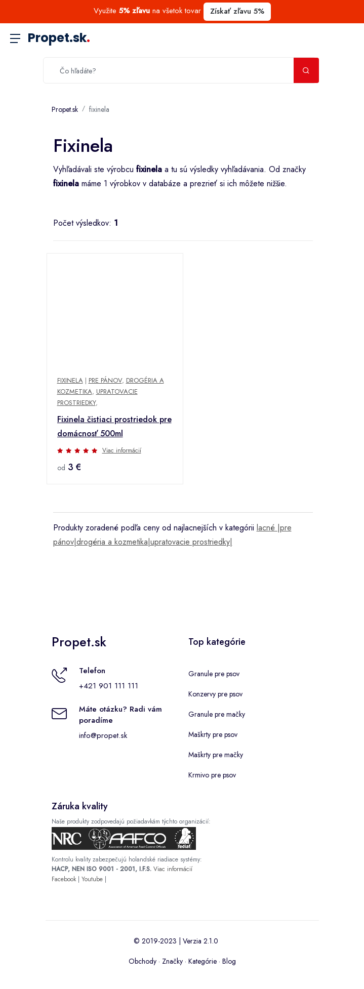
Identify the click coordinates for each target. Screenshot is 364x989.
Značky (172, 961)
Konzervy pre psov (215, 694)
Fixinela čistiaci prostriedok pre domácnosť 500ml (114, 426)
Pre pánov (105, 380)
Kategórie (202, 961)
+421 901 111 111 (108, 685)
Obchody (142, 961)
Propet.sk (59, 37)
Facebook (64, 879)
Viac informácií (121, 450)
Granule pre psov (213, 674)
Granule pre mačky (216, 714)
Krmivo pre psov (212, 775)
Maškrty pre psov (212, 734)
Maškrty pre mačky (215, 755)
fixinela (99, 109)
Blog (229, 961)
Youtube (92, 879)
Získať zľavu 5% (237, 11)
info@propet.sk (103, 735)
